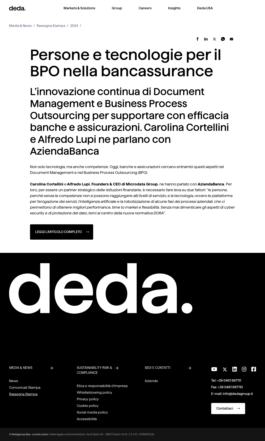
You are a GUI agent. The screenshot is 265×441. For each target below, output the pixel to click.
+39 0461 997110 (230, 387)
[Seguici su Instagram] (244, 369)
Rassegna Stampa (51, 25)
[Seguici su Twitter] (224, 368)
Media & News (20, 25)
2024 (74, 25)
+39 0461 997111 (229, 380)
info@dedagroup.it (238, 394)
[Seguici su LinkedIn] (234, 369)
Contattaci (228, 408)
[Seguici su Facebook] (253, 369)
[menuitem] (79, 11)
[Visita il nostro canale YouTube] (214, 369)
